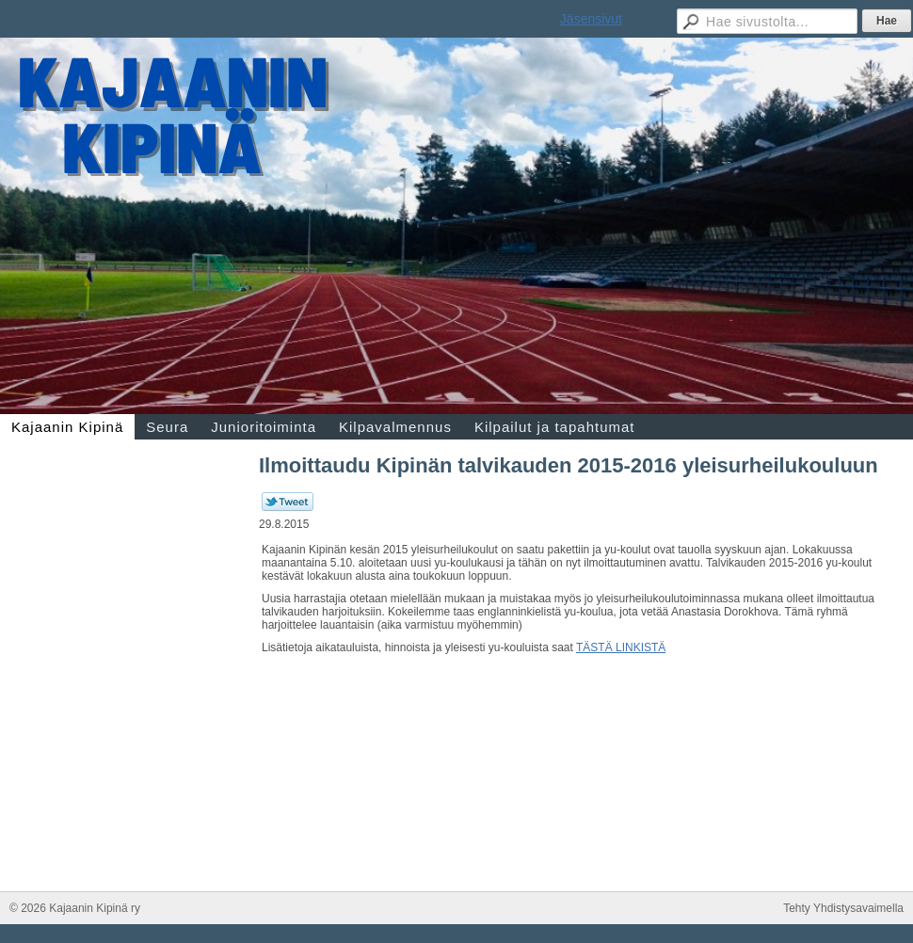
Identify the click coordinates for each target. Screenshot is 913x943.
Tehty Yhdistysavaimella (843, 908)
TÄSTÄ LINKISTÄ (620, 647)
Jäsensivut (591, 18)
